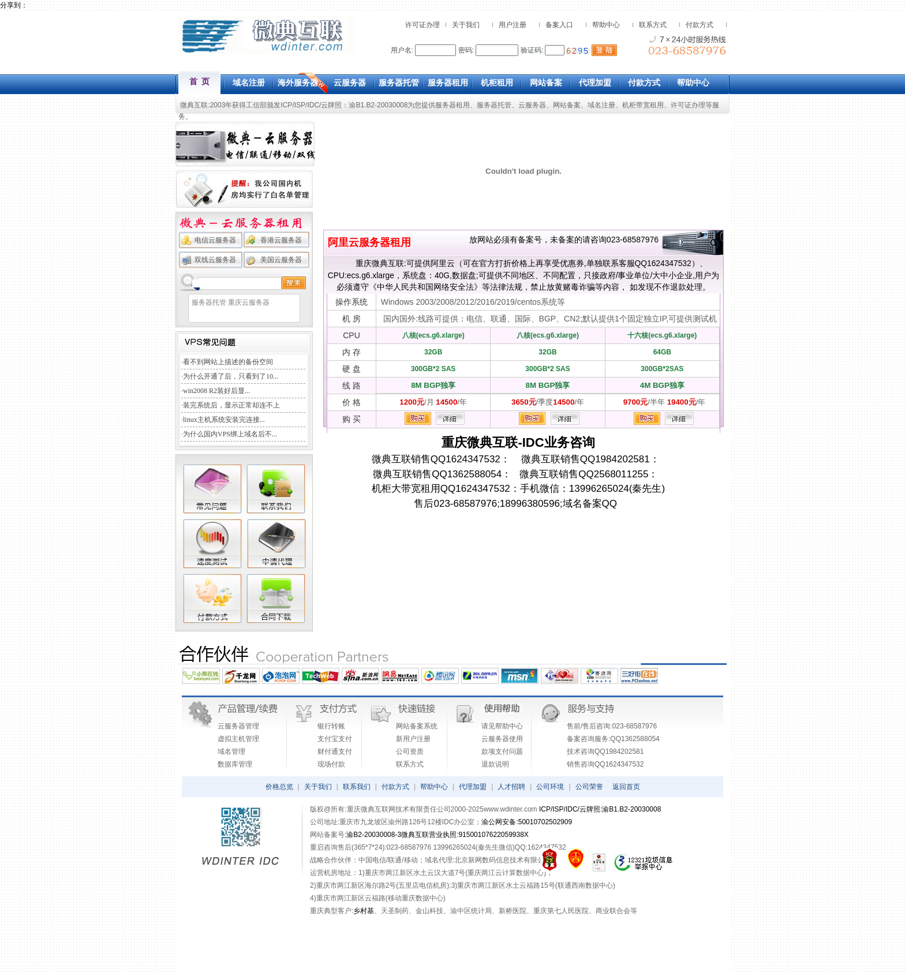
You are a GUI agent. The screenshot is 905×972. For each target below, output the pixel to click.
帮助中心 (606, 25)
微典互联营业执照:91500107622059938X (465, 835)
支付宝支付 (334, 739)
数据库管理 (235, 764)
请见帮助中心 (502, 726)
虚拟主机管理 (238, 739)
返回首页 (626, 787)
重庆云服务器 (249, 302)
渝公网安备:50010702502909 (526, 822)
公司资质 (410, 751)
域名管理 (231, 751)
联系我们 (357, 787)
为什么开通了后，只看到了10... (230, 376)
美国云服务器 (281, 260)
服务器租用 (452, 105)
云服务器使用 (502, 739)
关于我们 (466, 25)
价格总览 (279, 787)
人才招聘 (511, 787)
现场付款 (331, 764)
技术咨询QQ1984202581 (605, 751)
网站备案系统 (416, 726)
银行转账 (331, 726)
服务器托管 (494, 105)
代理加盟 (473, 787)
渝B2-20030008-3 (373, 835)
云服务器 (532, 105)
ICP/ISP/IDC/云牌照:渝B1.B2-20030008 (600, 809)
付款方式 (699, 25)
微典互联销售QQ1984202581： (585, 459)
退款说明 (495, 764)
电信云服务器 (215, 240)
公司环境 (550, 787)
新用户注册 (413, 739)
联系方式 (653, 25)
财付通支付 (334, 751)
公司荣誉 (589, 787)
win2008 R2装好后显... (216, 391)
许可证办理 (422, 25)
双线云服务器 (215, 260)
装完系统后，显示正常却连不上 (231, 405)
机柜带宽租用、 (646, 105)
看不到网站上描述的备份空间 (228, 362)
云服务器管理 (238, 726)
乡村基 (363, 911)
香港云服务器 (281, 240)
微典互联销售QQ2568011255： (584, 474)
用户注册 (512, 25)
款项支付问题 (502, 751)
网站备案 (567, 105)
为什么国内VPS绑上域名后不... (230, 434)
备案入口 (559, 25)
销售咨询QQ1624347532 (605, 764)
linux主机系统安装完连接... (224, 420)
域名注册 (601, 105)
